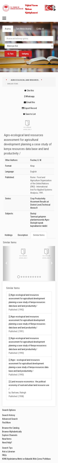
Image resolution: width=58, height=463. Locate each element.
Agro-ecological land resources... (25, 80)
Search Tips (7, 448)
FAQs (4, 455)
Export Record (29, 108)
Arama (8, 29)
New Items (6, 439)
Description (23, 235)
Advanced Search (10, 419)
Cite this (29, 90)
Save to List (29, 114)
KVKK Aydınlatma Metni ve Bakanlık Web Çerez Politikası (26, 459)
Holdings (9, 235)
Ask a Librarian (8, 451)
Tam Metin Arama (23, 29)
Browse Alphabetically (12, 431)
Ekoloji (33, 213)
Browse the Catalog (10, 428)
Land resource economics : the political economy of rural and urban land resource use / (29, 385)
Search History (8, 415)
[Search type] (29, 46)
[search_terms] (29, 38)
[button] (7, 263)
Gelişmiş (25, 54)
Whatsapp (29, 96)
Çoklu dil (40, 29)
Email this (29, 102)
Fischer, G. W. (36, 160)
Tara (10, 54)
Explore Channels (9, 435)
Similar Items (39, 235)
